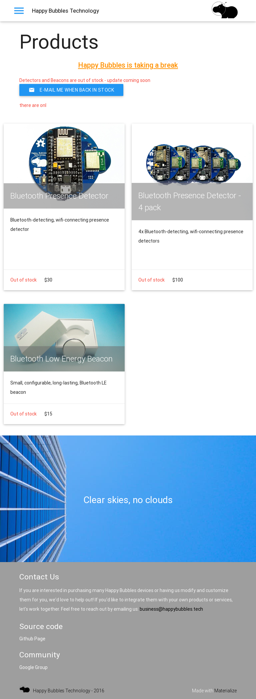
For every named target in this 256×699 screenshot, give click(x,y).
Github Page (32, 639)
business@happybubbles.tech (171, 609)
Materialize (225, 691)
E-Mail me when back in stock (71, 90)
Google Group (33, 667)
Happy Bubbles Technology (65, 10)
